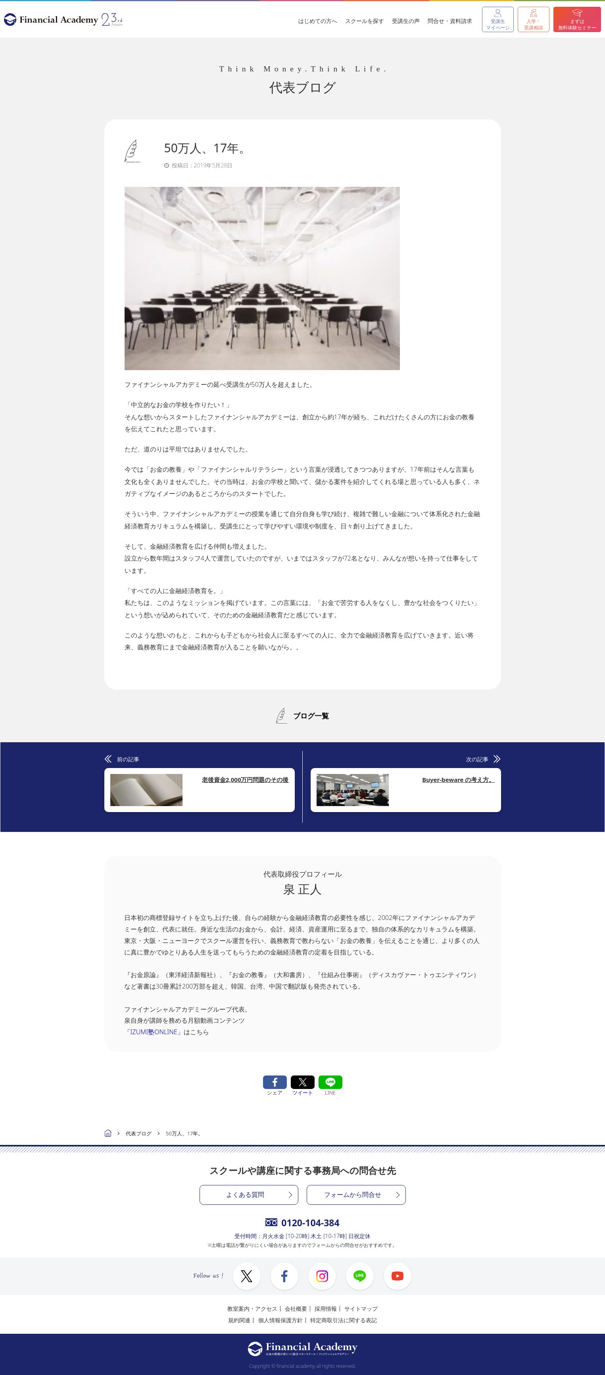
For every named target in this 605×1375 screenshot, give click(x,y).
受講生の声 (406, 21)
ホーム (107, 1134)
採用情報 (326, 1308)
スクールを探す (364, 21)
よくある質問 (245, 1194)
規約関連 (239, 1320)
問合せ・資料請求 (450, 21)
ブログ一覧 (311, 715)
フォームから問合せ (352, 1194)
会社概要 (296, 1308)
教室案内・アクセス (252, 1308)
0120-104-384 (302, 1222)
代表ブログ (139, 1133)
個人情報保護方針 (280, 1320)
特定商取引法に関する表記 (343, 1320)
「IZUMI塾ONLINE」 (154, 1031)
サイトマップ (361, 1308)
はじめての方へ (317, 21)
